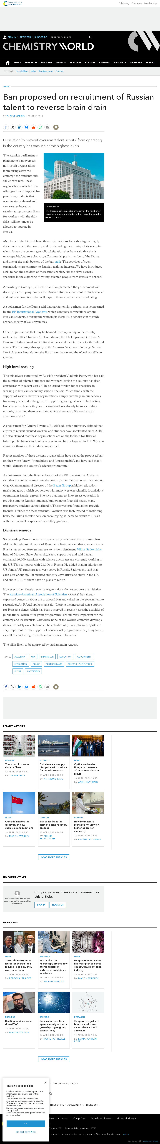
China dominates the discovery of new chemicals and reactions (19, 825)
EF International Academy (29, 312)
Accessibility (74, 1105)
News (6, 86)
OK (26, 1124)
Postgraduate (54, 664)
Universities (33, 671)
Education (137, 3)
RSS (74, 1083)
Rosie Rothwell (54, 1039)
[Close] (45, 1082)
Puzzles (59, 71)
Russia (18, 671)
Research (45, 956)
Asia (33, 657)
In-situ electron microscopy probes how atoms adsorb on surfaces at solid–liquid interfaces (54, 967)
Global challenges (126, 1118)
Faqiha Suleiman (89, 839)
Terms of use (57, 1105)
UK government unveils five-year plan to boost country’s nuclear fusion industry (88, 965)
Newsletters (22, 71)
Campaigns (79, 1118)
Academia (20, 657)
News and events (58, 1118)
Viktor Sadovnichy (89, 549)
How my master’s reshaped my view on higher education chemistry (86, 826)
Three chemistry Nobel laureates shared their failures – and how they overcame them (18, 965)
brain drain (47, 657)
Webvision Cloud (150, 1141)
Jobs (33, 71)
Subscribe (40, 37)
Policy (36, 664)
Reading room (46, 71)
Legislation (21, 664)
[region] (25, 1109)
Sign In (12, 37)
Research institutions (80, 664)
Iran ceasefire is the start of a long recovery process (53, 825)
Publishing (124, 3)
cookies (124, 1134)
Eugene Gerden (16, 116)
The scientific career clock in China (17, 766)
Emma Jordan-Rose (86, 1040)
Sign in (41, 905)
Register (25, 37)
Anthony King (53, 779)
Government (84, 657)
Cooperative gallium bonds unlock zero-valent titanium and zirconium (86, 1026)
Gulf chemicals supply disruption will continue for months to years (53, 767)
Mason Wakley (19, 836)
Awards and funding (101, 1118)
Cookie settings (26, 1132)
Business (45, 760)
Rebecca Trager (20, 978)
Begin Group (62, 485)
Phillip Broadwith (47, 837)
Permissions (91, 1105)
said (57, 261)
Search (90, 37)
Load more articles (54, 857)
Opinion (9, 760)
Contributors (60, 1083)
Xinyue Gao (17, 775)
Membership (150, 3)
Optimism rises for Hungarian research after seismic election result (87, 769)
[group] (149, 62)
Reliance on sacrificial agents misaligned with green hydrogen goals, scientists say (53, 1026)
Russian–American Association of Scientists (38, 594)
